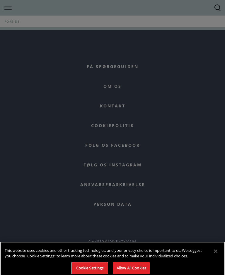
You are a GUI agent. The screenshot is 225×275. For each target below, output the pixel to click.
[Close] (215, 252)
